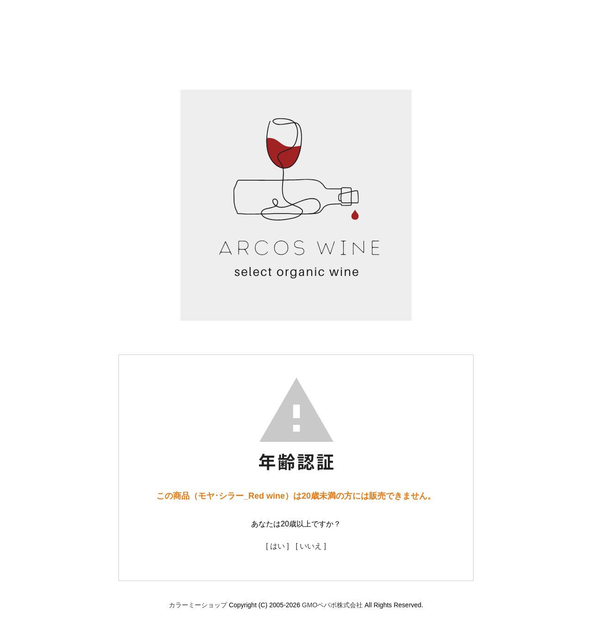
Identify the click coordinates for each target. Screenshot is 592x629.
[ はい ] (277, 546)
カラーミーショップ (198, 605)
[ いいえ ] (311, 546)
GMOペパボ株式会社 (332, 605)
